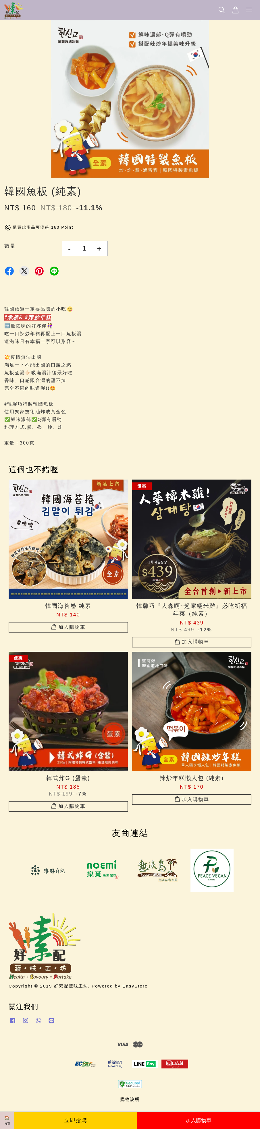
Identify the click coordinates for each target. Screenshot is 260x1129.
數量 (10, 246)
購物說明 (130, 1099)
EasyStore (135, 985)
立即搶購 (75, 1120)
